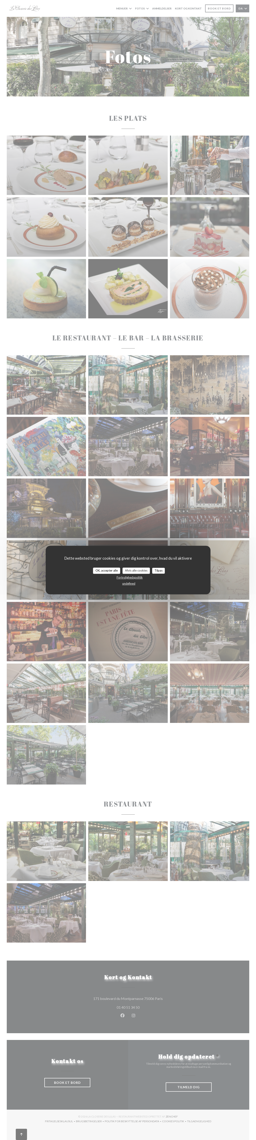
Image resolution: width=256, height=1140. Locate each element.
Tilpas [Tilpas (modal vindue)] (158, 570)
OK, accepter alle (106, 570)
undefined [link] (128, 583)
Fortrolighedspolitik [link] (130, 577)
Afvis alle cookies (136, 570)
